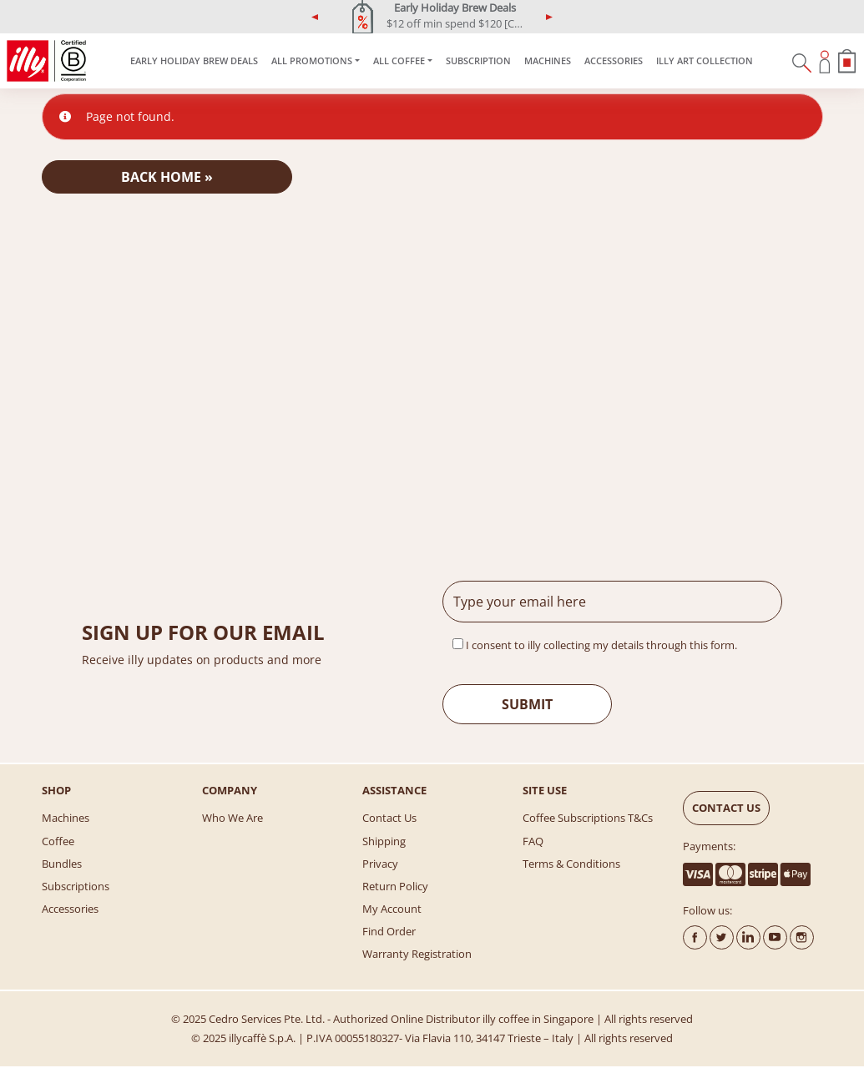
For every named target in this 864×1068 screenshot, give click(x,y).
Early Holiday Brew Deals (194, 60)
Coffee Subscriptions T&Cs (588, 817)
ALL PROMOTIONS (311, 60)
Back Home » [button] (167, 177)
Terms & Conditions (571, 863)
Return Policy (395, 886)
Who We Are (232, 817)
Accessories (613, 60)
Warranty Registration (417, 953)
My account (392, 908)
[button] (315, 16)
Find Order (389, 931)
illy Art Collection (704, 60)
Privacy (380, 863)
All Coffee (399, 60)
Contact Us (389, 817)
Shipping (384, 841)
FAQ (533, 841)
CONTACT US (726, 807)
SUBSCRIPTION (478, 60)
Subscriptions (75, 886)
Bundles (62, 863)
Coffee (58, 841)
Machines (547, 60)
